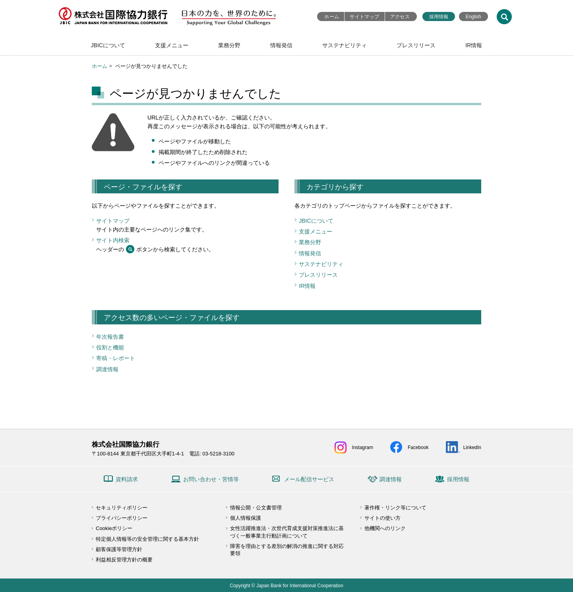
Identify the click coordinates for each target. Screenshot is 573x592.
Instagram (362, 447)
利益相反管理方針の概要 (124, 560)
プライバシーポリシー (121, 518)
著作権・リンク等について (395, 508)
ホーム (331, 16)
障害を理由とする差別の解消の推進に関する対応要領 (287, 549)
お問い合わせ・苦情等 (211, 479)
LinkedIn (472, 447)
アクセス (400, 16)
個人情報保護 (245, 518)
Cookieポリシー (114, 528)
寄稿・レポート (115, 358)
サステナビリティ (344, 45)
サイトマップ (364, 16)
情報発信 (281, 45)
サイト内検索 (113, 240)
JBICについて (108, 45)
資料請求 (127, 479)
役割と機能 (110, 347)
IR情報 (473, 45)
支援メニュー (171, 45)
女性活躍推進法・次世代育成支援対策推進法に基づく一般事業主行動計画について (287, 531)
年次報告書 (110, 337)
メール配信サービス (309, 479)
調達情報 (107, 369)
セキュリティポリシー (121, 508)
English (473, 16)
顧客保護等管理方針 (119, 549)
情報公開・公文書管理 (256, 508)
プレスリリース (416, 45)
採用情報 (438, 16)
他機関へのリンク (385, 528)
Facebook (418, 447)
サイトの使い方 (382, 518)
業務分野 (229, 45)
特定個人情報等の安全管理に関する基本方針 (147, 539)
